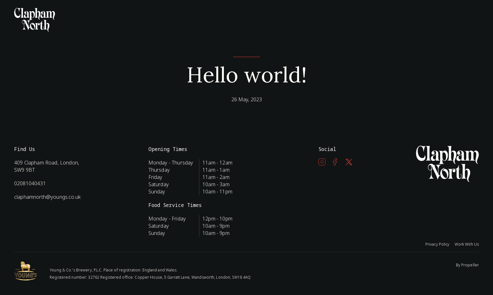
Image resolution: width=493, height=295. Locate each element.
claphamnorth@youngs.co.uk (47, 196)
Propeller (470, 265)
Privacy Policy (437, 244)
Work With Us (467, 244)
